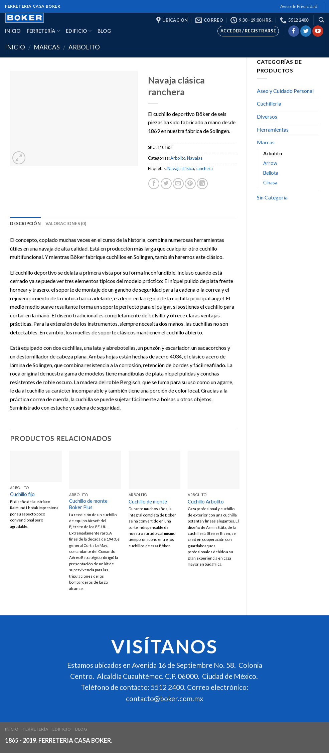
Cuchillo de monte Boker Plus (88, 504)
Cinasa (270, 182)
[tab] (25, 223)
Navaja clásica (180, 168)
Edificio (79, 31)
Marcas (47, 47)
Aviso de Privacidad (298, 6)
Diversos (267, 116)
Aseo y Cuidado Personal (285, 91)
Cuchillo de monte (148, 501)
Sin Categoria (272, 197)
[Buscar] (321, 19)
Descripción (25, 223)
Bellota (270, 173)
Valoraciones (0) (65, 223)
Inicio (13, 31)
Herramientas (273, 129)
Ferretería (43, 31)
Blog (104, 31)
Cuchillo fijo (22, 494)
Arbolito (84, 47)
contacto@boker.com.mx (164, 698)
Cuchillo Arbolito (206, 501)
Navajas (194, 158)
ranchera (204, 168)
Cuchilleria (269, 103)
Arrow (270, 163)
